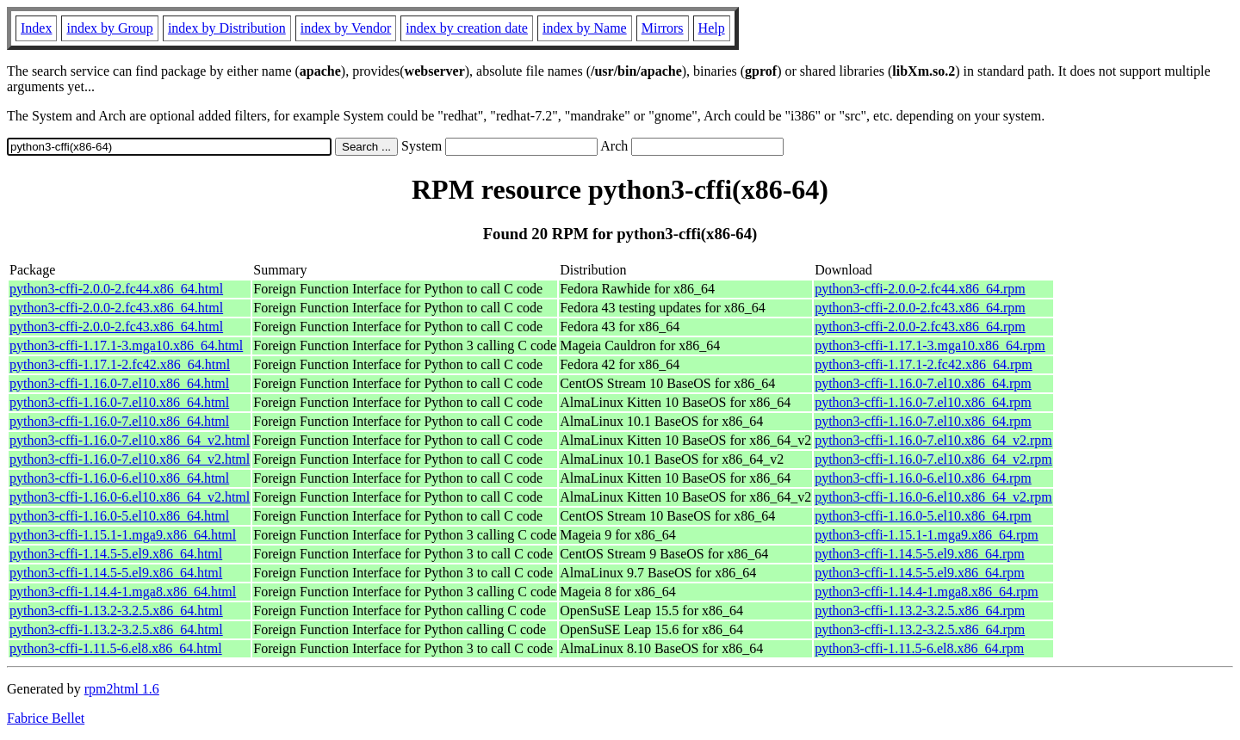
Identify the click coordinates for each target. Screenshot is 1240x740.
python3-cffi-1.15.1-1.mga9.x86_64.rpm (926, 534)
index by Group (109, 28)
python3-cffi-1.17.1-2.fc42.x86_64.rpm (923, 364)
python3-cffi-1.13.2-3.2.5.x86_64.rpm (920, 610)
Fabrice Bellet (45, 718)
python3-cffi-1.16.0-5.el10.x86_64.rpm (923, 516)
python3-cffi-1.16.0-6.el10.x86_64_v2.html (129, 497)
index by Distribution (227, 28)
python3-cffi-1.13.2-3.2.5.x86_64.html (116, 610)
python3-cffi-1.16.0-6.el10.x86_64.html (119, 478)
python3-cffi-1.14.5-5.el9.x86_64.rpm (920, 553)
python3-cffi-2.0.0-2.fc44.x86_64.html (116, 288)
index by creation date (467, 28)
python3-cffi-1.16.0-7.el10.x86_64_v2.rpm (933, 440)
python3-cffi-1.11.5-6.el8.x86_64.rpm (919, 648)
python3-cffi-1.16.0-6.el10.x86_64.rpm (923, 478)
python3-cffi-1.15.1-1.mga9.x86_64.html (122, 534)
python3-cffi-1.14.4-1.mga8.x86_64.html (122, 591)
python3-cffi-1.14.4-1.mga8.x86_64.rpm (926, 591)
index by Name (584, 28)
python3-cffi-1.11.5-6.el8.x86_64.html (115, 648)
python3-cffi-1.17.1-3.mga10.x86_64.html (126, 345)
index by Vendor (346, 28)
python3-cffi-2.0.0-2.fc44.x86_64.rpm (920, 288)
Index (36, 28)
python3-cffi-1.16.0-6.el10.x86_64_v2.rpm (933, 497)
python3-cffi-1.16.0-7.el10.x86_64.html (119, 383)
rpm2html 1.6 (121, 688)
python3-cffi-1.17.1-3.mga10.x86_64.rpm (930, 345)
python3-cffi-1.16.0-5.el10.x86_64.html (119, 516)
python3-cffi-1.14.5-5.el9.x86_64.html (115, 553)
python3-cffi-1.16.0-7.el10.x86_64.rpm (923, 383)
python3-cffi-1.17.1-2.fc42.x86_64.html (119, 364)
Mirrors (663, 28)
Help (711, 28)
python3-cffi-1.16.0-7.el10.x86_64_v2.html (129, 440)
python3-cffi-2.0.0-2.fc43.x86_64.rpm (920, 307)
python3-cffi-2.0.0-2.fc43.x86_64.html (116, 307)
